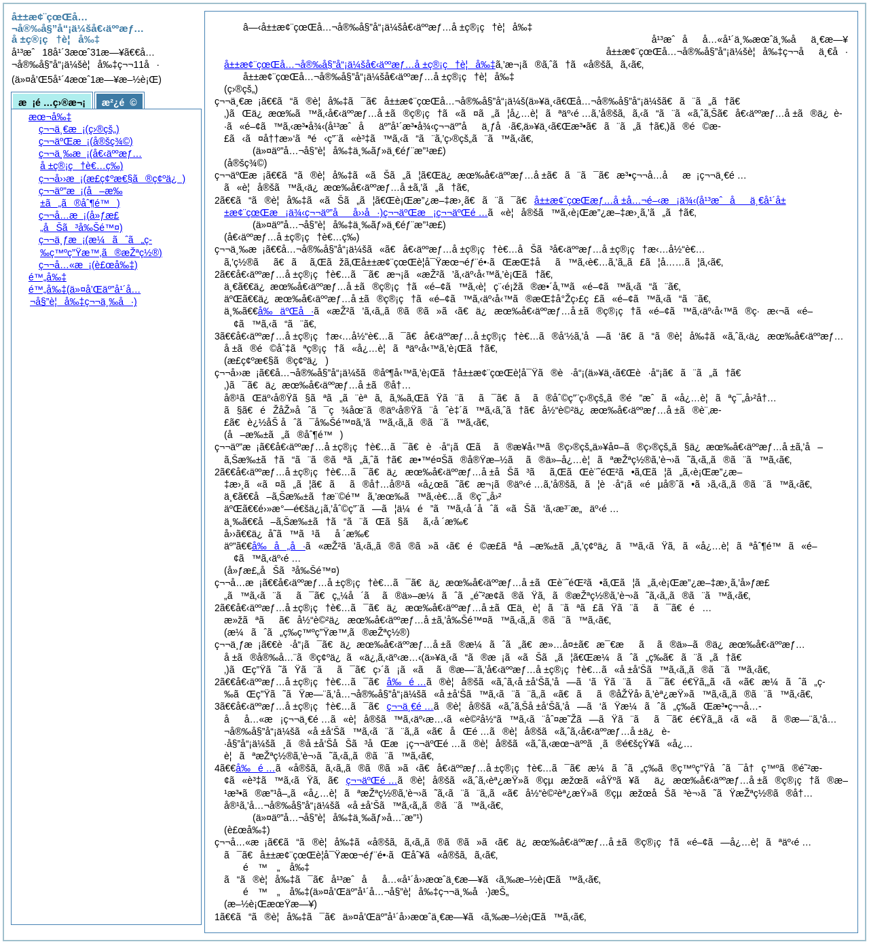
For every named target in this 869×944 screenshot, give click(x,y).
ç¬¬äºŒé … (372, 780)
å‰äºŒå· (286, 311)
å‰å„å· (279, 546)
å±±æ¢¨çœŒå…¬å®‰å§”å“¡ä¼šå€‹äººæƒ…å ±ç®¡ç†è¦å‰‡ (360, 64)
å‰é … (406, 681)
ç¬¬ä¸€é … (409, 706)
